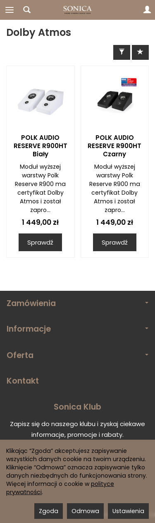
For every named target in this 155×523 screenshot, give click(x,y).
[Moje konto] (147, 10)
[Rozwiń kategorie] (9, 10)
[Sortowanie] (140, 52)
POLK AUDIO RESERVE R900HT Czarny (114, 146)
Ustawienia (128, 511)
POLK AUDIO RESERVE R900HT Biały (40, 146)
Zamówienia (77, 303)
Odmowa (85, 511)
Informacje (77, 329)
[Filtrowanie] (121, 52)
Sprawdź (40, 242)
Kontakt (23, 380)
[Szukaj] (27, 10)
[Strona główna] (78, 10)
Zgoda (48, 511)
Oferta (77, 355)
